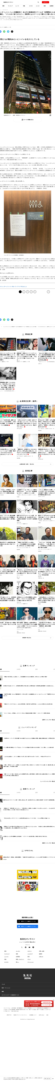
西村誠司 (5, 859)
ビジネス (31, 5)
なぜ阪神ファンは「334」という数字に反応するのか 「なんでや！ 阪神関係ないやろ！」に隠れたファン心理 (27, 491)
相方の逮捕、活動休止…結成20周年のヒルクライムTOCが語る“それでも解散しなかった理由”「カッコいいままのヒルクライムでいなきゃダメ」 (27, 625)
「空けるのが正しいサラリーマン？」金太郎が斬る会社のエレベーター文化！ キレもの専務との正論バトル (26, 818)
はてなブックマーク (8, 31)
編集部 (40, 953)
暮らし (17, 962)
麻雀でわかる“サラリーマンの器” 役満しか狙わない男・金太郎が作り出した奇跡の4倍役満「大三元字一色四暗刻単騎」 (27, 518)
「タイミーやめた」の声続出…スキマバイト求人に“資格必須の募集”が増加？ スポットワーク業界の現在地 (26, 713)
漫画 (45, 5)
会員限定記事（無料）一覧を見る (27, 464)
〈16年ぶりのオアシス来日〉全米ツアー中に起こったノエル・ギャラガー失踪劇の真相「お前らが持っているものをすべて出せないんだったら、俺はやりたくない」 (27, 423)
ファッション (31, 962)
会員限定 (51, 5)
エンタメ (38, 5)
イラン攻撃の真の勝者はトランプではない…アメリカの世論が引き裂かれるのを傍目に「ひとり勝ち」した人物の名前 (28, 747)
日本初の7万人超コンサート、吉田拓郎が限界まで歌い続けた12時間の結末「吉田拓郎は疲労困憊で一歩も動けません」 (28, 685)
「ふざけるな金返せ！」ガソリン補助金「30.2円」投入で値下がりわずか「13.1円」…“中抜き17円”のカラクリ (27, 756)
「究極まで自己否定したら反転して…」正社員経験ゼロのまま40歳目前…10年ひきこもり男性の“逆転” (26, 544)
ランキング (10, 5)
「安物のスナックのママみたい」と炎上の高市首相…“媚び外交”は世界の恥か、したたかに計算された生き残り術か (28, 704)
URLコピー (12, 31)
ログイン (45, 2)
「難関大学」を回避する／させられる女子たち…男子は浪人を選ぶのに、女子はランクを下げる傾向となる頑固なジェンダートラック (27, 452)
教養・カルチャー (41, 418)
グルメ (29, 959)
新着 (3, 5)
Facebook (25, 947)
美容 (29, 956)
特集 (24, 5)
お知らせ (41, 956)
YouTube (29, 947)
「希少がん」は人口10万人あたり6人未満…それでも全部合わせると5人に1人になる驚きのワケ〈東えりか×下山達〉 (27, 571)
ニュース (17, 5)
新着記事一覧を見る (26, 637)
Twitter (22, 947)
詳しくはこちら (47, 1078)
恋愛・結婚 (41, 951)
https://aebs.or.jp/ (15, 1011)
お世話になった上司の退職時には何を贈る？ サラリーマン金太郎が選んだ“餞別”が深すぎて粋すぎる (27, 599)
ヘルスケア (30, 953)
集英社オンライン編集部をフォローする (28, 921)
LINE (4, 31)
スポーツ (18, 488)
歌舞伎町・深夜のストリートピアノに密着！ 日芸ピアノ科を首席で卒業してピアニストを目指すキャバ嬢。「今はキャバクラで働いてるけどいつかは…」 (27, 356)
